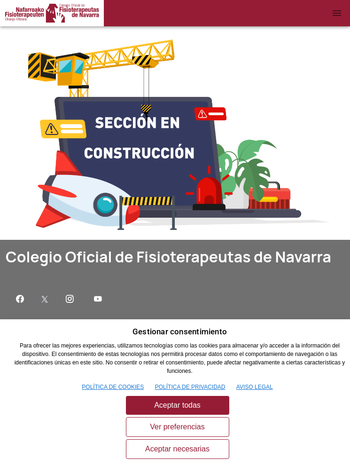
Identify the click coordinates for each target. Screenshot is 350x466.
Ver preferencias (177, 427)
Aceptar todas (177, 405)
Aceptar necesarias (177, 449)
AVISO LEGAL (254, 387)
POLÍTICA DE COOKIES (113, 387)
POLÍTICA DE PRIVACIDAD (190, 387)
